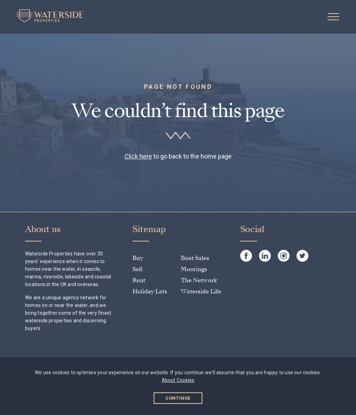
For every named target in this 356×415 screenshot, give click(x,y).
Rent (138, 280)
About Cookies (178, 380)
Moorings (194, 269)
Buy (137, 258)
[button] (333, 16)
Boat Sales (195, 258)
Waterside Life (201, 291)
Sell (137, 269)
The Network (199, 280)
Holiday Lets (149, 291)
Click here (138, 156)
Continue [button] (178, 398)
